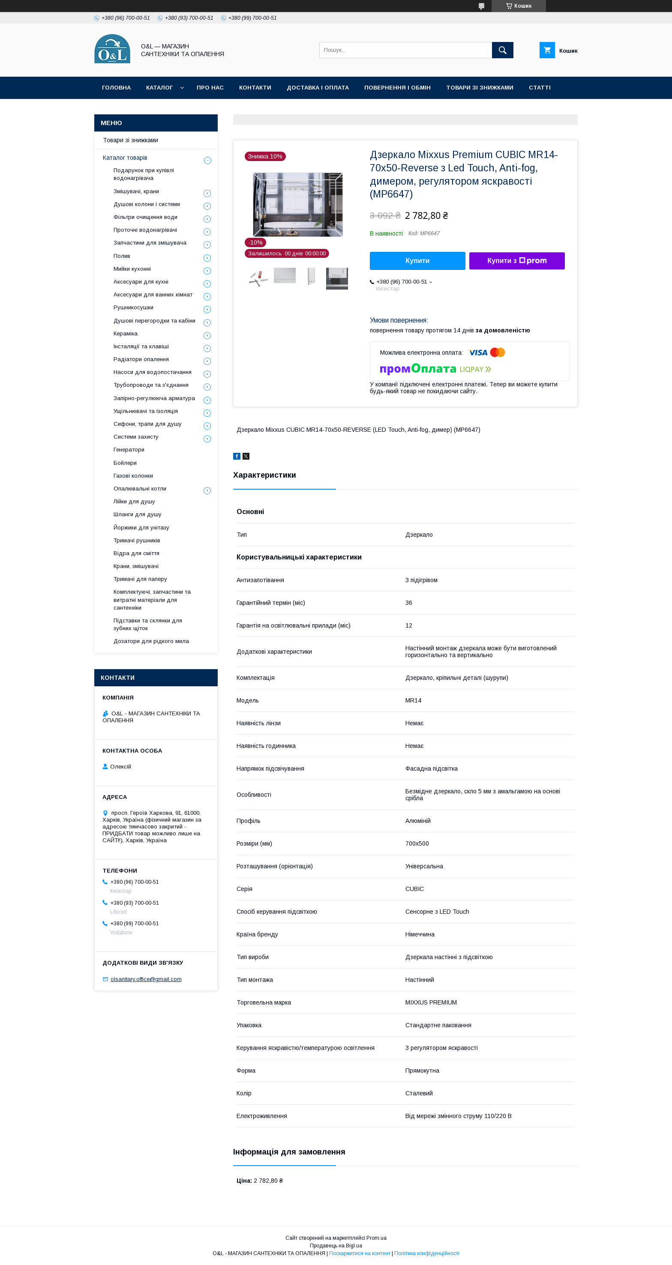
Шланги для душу (138, 514)
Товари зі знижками (479, 87)
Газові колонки (133, 476)
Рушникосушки (133, 307)
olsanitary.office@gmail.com (146, 979)
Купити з (516, 261)
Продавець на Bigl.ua (336, 1246)
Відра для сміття (136, 553)
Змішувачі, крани (136, 191)
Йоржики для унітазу (141, 527)
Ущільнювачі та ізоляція (146, 411)
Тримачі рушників (137, 540)
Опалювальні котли (140, 488)
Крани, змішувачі (136, 566)
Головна (116, 87)
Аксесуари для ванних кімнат (153, 294)
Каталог (159, 87)
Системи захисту (136, 437)
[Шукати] (502, 50)
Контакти (255, 87)
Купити (418, 260)
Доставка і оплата (318, 87)
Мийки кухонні (132, 269)
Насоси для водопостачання (153, 372)
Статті (540, 87)
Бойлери (125, 463)
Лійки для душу (134, 501)
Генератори (129, 449)
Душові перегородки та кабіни (154, 320)
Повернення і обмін (397, 87)
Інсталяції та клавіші (141, 346)
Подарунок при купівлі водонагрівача (144, 174)
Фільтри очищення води (145, 217)
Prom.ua (376, 1238)
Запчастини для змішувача (150, 242)
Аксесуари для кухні (141, 281)
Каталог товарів (125, 157)
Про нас (210, 87)
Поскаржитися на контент (359, 1253)
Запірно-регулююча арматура (154, 398)
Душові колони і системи (147, 204)
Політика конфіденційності (149, 110)
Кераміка (126, 333)
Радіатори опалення (141, 359)
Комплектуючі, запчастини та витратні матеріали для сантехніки (152, 599)
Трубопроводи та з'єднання (151, 385)
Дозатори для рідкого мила (151, 641)
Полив (122, 256)
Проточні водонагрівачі (145, 230)
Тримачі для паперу (140, 579)
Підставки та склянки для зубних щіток (148, 624)
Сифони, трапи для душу (148, 424)
